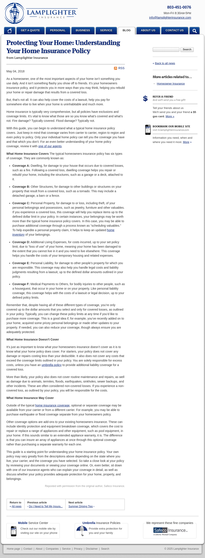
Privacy (78, 548)
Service (66, 548)
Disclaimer (92, 548)
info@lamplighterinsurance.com (170, 17)
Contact (27, 548)
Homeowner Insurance (171, 83)
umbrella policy (52, 365)
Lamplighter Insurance (41, 13)
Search (187, 49)
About (39, 548)
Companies (52, 548)
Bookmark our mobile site (171, 126)
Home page (13, 548)
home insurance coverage (52, 405)
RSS (121, 68)
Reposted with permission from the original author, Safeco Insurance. (85, 486)
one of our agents (50, 146)
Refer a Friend (163, 96)
